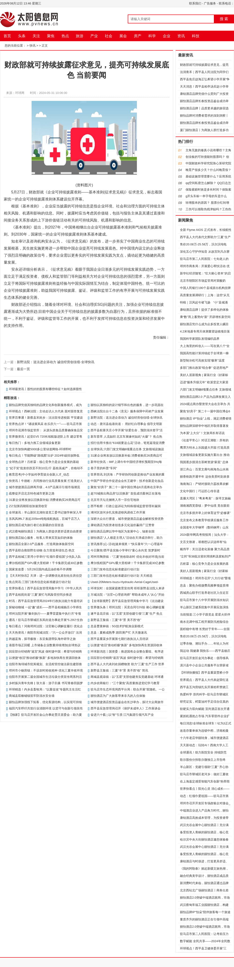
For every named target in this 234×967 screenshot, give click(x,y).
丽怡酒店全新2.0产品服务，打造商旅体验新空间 (41, 544)
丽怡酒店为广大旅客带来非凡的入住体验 (118, 696)
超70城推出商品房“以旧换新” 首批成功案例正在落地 (126, 493)
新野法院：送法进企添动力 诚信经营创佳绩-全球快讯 (55, 362)
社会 (108, 36)
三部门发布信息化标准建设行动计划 (115, 569)
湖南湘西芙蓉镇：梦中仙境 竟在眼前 (205, 505)
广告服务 (210, 3)
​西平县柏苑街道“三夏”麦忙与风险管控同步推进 (40, 594)
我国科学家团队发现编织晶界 (199, 338)
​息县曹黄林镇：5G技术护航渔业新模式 (117, 626)
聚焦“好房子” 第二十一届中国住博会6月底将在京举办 (126, 487)
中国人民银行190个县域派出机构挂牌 (205, 288)
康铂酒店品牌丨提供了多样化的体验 (204, 309)
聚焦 (51, 36)
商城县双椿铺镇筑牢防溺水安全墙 (32, 696)
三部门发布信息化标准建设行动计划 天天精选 (121, 575)
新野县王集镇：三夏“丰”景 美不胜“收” (116, 620)
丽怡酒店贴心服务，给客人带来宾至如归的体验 (41, 537)
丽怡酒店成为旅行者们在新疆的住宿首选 (36, 525)
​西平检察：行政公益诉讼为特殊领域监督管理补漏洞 (126, 506)
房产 (137, 36)
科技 (195, 36)
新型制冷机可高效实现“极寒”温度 (202, 360)
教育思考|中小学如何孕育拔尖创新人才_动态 (39, 474)
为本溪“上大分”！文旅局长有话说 (202, 433)
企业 (166, 36)
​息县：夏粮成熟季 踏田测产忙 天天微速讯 (119, 632)
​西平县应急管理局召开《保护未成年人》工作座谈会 (126, 708)
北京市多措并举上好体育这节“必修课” (205, 513)
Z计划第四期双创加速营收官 (28, 506)
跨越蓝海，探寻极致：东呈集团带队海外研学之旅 (42, 639)
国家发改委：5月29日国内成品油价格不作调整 (40, 569)
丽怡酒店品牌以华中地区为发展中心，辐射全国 (122, 531)
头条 (22, 36)
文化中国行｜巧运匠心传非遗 (199, 491)
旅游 (79, 36)
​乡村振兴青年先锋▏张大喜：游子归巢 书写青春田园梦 (46, 683)
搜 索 (224, 19)
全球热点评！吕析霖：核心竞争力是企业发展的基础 (44, 462)
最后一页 (23, 369)
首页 (7, 36)
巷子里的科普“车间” (104, 468)
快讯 (32, 45)
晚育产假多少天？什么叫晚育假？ (208, 170)
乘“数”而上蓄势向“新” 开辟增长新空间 (205, 317)
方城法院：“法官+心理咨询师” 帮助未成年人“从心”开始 (127, 594)
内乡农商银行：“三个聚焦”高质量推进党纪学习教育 (125, 683)
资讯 (181, 36)
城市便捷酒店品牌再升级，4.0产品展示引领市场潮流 (44, 487)
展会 (123, 36)
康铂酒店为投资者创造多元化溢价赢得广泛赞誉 (122, 525)
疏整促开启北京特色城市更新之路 (32, 493)
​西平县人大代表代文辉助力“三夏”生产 (205, 237)
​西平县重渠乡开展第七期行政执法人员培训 (119, 639)
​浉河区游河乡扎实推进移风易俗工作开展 (118, 512)
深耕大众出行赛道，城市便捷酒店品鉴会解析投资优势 (127, 518)
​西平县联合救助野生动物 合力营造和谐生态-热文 (42, 550)
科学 (152, 36)
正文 (45, 45)
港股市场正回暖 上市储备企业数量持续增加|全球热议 (44, 645)
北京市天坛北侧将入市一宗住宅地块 (115, 500)
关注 (36, 36)
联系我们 (195, 3)
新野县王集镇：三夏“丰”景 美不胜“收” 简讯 (119, 670)
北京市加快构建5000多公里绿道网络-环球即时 (40, 449)
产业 (94, 36)
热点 (65, 36)
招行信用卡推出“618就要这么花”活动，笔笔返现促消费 (128, 443)
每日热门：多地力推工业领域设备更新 (35, 443)
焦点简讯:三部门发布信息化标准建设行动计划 (40, 582)
